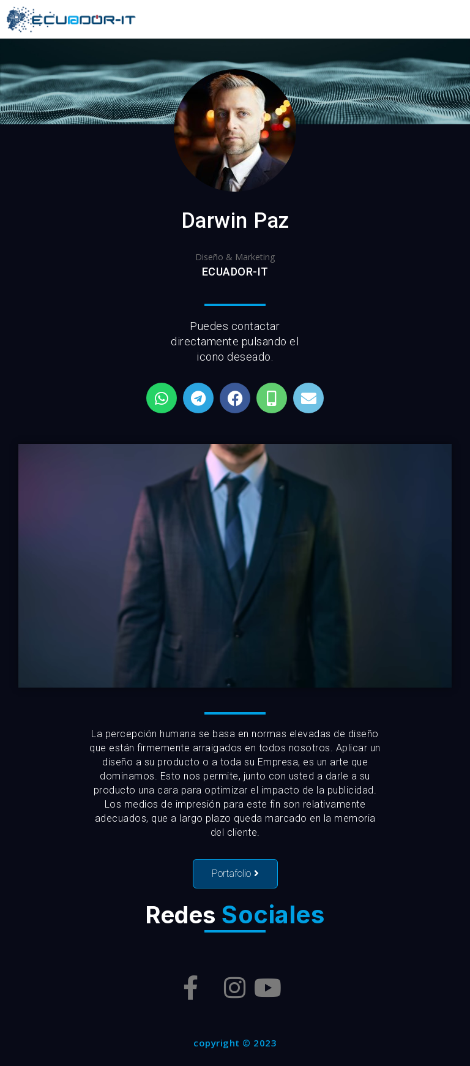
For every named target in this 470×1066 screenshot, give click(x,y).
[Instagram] (234, 987)
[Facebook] (190, 987)
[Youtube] (268, 987)
